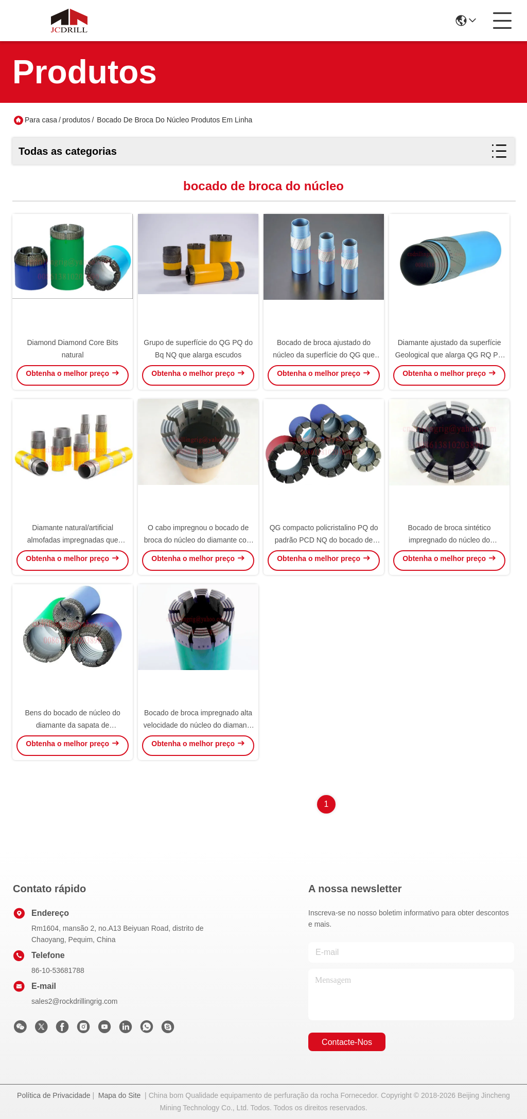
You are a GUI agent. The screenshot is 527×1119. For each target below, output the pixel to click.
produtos (76, 120)
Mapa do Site (119, 1095)
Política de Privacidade (53, 1095)
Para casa (41, 120)
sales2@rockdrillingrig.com (74, 1001)
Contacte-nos (347, 1042)
